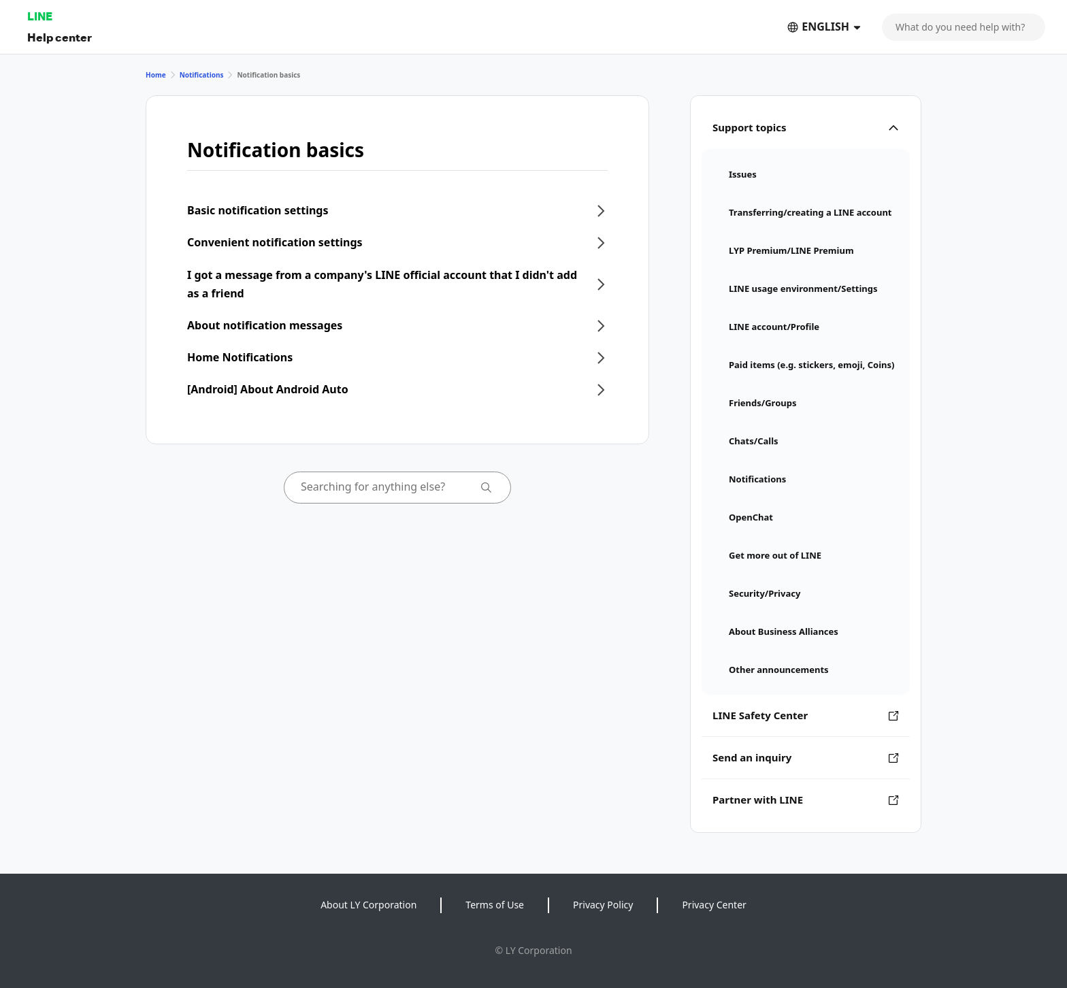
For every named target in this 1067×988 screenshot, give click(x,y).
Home (156, 75)
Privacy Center (714, 904)
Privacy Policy (603, 904)
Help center (59, 37)
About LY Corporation (368, 904)
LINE (39, 16)
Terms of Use (494, 904)
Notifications (202, 75)
